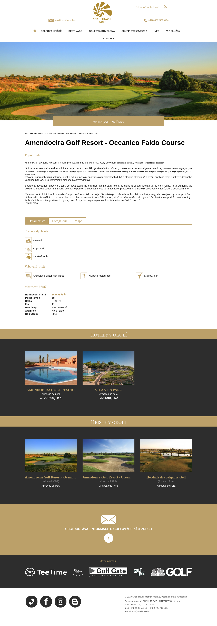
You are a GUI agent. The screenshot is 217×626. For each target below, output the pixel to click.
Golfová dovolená (102, 31)
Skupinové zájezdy (134, 31)
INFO (156, 31)
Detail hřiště (36, 221)
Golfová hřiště (51, 31)
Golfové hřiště (45, 133)
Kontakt (108, 38)
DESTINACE (75, 31)
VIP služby (173, 31)
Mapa (78, 221)
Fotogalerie (59, 221)
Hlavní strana (31, 133)
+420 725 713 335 (159, 608)
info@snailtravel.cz (65, 20)
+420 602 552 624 (158, 20)
